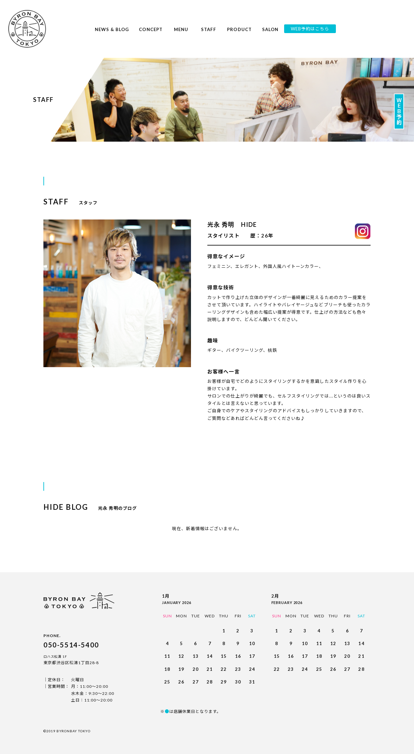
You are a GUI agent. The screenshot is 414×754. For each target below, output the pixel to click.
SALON (270, 33)
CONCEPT (150, 33)
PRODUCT (239, 33)
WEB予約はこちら (310, 28)
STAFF (208, 33)
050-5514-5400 (71, 645)
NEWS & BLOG (112, 33)
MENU (181, 33)
